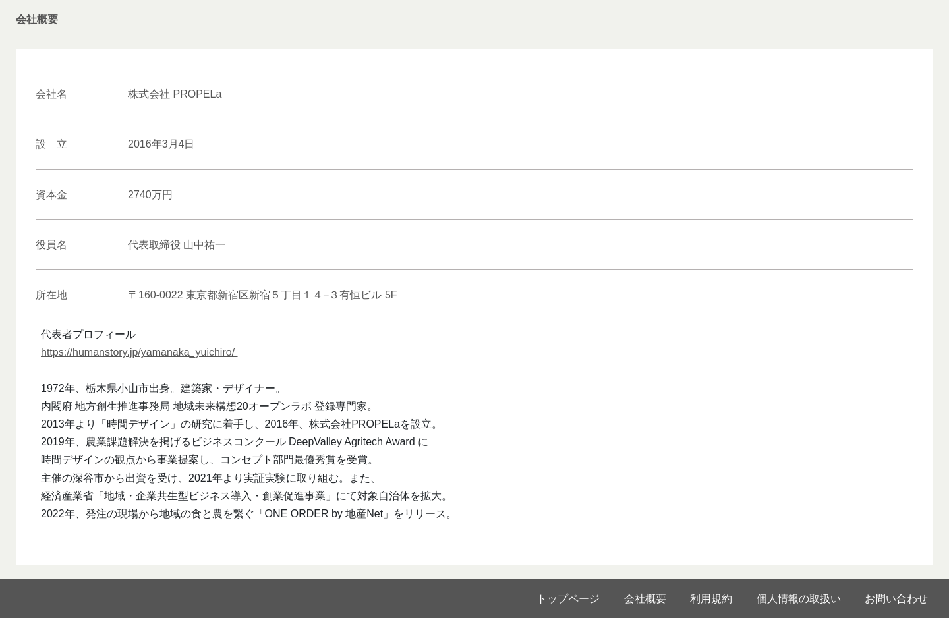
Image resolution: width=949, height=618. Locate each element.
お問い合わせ (896, 598)
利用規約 (711, 598)
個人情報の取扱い (799, 598)
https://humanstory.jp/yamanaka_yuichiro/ (139, 352)
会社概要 (645, 598)
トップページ (568, 598)
